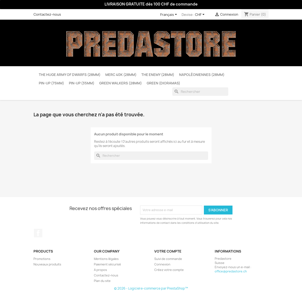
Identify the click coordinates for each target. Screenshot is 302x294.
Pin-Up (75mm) (51, 83)
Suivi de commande (168, 259)
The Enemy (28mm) (157, 74)
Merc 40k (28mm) (120, 74)
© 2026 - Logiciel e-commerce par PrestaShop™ (151, 288)
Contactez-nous (47, 14)
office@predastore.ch (231, 271)
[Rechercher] (200, 91)
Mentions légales (106, 259)
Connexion (162, 264)
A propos (100, 270)
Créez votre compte (169, 270)
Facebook (38, 233)
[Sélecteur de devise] (200, 14)
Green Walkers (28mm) (120, 83)
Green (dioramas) (163, 83)
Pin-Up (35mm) (81, 83)
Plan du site (102, 281)
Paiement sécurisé (107, 264)
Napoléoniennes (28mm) (201, 74)
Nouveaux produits (47, 264)
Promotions (41, 259)
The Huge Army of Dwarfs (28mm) (69, 74)
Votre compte (167, 251)
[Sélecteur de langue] (169, 14)
